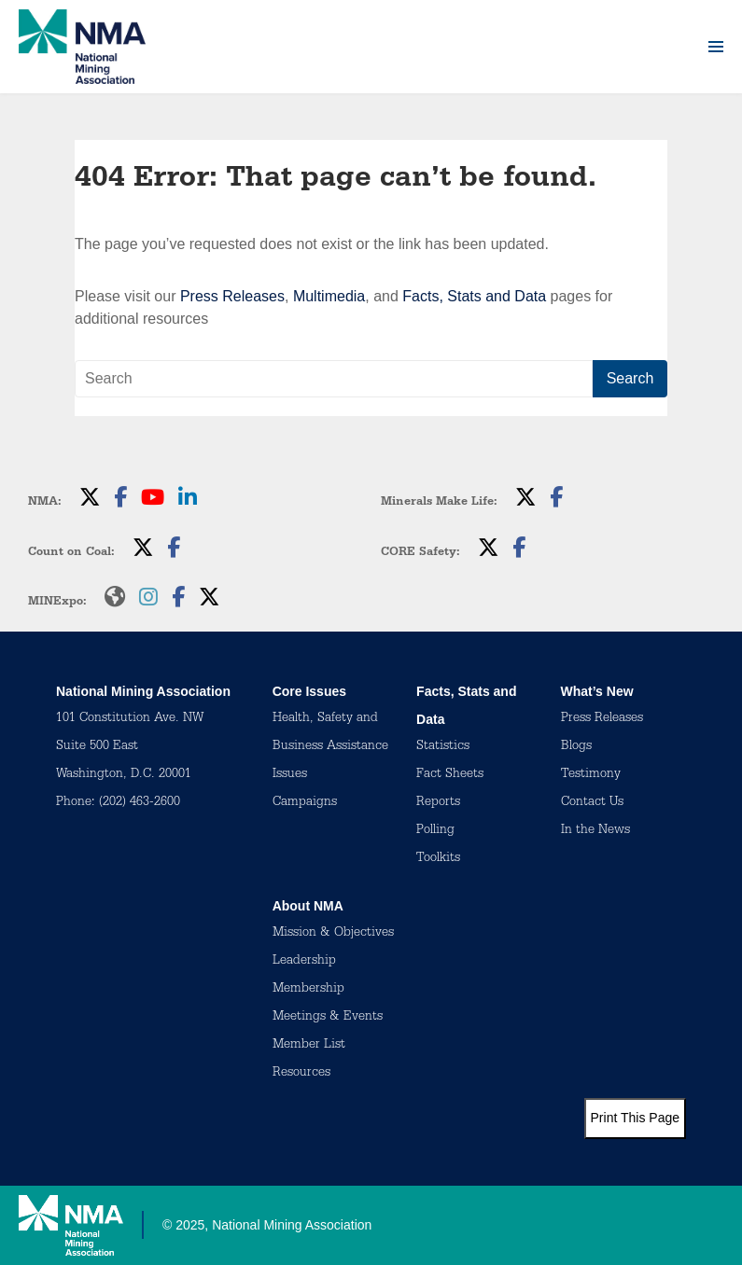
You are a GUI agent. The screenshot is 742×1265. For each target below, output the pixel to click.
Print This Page (635, 1117)
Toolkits (438, 859)
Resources (301, 1073)
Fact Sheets (449, 775)
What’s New (597, 691)
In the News (595, 831)
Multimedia (329, 296)
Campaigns (305, 803)
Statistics (442, 747)
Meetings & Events (328, 1017)
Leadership (304, 961)
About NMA (308, 905)
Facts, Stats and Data (474, 296)
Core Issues (309, 691)
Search (630, 378)
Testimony (591, 775)
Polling (435, 831)
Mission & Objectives (333, 933)
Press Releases (232, 296)
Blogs (576, 747)
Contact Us (592, 803)
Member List (309, 1045)
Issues (290, 775)
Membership (308, 989)
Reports (438, 803)
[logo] (82, 46)
